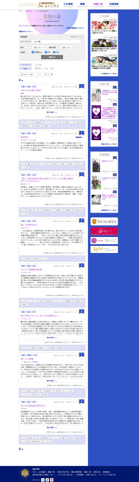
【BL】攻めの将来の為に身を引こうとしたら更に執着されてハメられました (47, 179)
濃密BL (46, 126)
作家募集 (80, 474)
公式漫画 (41, 472)
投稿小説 (96, 472)
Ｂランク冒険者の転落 (31, 269)
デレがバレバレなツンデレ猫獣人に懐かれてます (104, 32)
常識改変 (38, 122)
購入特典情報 (76, 472)
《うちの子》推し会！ (65, 474)
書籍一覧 (51, 472)
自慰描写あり (47, 210)
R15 (49, 52)
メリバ (44, 258)
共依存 (29, 210)
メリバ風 (25, 167)
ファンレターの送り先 (107, 474)
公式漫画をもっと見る (108, 73)
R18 (57, 52)
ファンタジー (31, 301)
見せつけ (37, 394)
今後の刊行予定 (63, 472)
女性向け (59, 391)
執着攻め (68, 210)
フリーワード (26, 41)
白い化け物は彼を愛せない (33, 405)
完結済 (24, 304)
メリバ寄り (69, 391)
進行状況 (52, 47)
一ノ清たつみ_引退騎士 (29, 362)
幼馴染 (52, 348)
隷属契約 (68, 301)
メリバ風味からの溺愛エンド (37, 348)
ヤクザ (42, 164)
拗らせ (79, 164)
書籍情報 (78, 137)
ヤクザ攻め (52, 164)
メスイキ (48, 122)
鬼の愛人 (25, 137)
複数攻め (45, 438)
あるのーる (25, 227)
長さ (22, 47)
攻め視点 (71, 438)
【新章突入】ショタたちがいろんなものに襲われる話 (109, 92)
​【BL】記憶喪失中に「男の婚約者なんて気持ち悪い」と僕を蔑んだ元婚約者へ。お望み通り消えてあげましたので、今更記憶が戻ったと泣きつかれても (109, 113)
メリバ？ (59, 301)
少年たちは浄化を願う (31, 90)
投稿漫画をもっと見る (108, 210)
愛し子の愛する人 (29, 224)
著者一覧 (87, 472)
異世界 (36, 258)
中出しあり (58, 122)
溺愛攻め (78, 210)
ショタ (29, 122)
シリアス (47, 441)
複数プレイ (69, 122)
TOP (34, 472)
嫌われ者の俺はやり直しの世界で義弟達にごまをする (104, 49)
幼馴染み (78, 301)
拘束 (41, 301)
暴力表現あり (35, 441)
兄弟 (77, 122)
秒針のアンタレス (108, 161)
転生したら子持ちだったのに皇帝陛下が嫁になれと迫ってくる (109, 131)
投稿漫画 (106, 472)
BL (23, 122)
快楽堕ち (37, 126)
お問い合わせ (91, 474)
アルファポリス (25, 25)
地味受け (59, 210)
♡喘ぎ (37, 210)
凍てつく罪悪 (27, 359)
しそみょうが (26, 272)
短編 (28, 164)
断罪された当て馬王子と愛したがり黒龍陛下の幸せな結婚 (104, 67)
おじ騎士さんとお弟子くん (109, 179)
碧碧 (22, 93)
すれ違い (62, 164)
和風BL (29, 438)
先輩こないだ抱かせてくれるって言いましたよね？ (109, 197)
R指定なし (38, 52)
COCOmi (24, 408)
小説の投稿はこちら (74, 27)
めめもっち (25, 184)
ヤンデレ (55, 438)
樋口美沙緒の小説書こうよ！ (44, 474)
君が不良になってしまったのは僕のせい (39, 315)
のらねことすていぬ (28, 140)
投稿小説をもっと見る (108, 144)
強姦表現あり (26, 126)
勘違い (71, 164)
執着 (35, 164)
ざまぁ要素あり (47, 391)
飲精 (45, 394)
